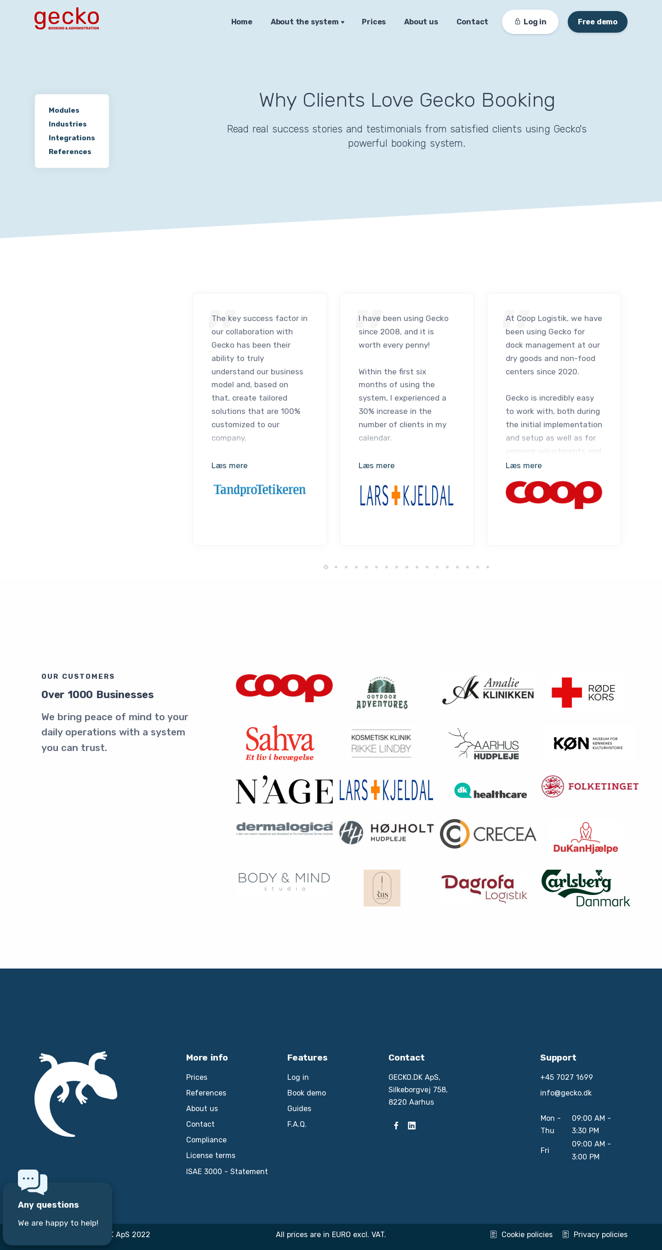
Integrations (72, 138)
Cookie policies (521, 1234)
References (70, 152)
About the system (305, 21)
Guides (299, 1108)
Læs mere (229, 465)
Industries (68, 124)
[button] (326, 567)
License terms (210, 1155)
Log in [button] (530, 21)
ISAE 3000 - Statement (227, 1171)
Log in (298, 1077)
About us (421, 21)
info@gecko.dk (566, 1093)
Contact (473, 21)
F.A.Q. (297, 1124)
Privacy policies (595, 1234)
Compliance (206, 1139)
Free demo (597, 21)
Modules (64, 110)
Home (241, 21)
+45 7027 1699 (566, 1077)
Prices (374, 21)
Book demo (306, 1093)
